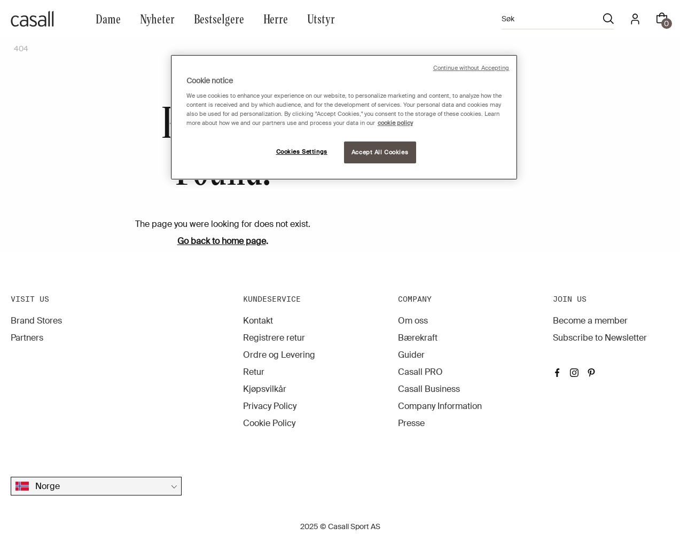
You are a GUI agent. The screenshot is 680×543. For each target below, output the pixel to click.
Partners (27, 337)
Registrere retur (274, 337)
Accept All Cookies (379, 152)
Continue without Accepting (471, 68)
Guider (411, 354)
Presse (411, 423)
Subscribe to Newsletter (600, 337)
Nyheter (157, 18)
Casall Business (429, 389)
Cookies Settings (301, 152)
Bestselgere (219, 18)
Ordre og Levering (279, 354)
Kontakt (258, 320)
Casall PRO (420, 371)
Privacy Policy (269, 406)
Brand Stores (36, 320)
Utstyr (321, 18)
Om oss (413, 320)
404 (21, 48)
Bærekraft (417, 337)
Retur (253, 371)
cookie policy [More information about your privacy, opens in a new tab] (395, 123)
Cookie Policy (269, 423)
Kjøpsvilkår (264, 389)
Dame (108, 18)
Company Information (440, 406)
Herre (275, 18)
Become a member (590, 320)
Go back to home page (221, 241)
